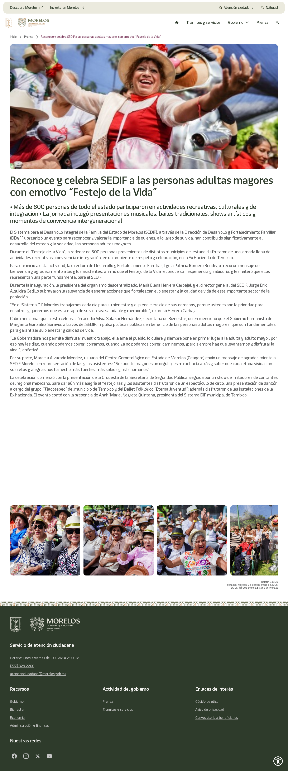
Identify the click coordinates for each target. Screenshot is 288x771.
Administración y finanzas (29, 725)
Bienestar (17, 709)
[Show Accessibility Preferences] (278, 761)
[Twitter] (37, 756)
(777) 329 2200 (22, 666)
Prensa (108, 701)
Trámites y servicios (118, 709)
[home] (29, 22)
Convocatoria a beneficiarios (216, 717)
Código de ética (207, 701)
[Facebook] (14, 756)
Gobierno (17, 701)
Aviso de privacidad (209, 709)
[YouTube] (49, 756)
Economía (17, 717)
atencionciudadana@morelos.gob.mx (38, 673)
